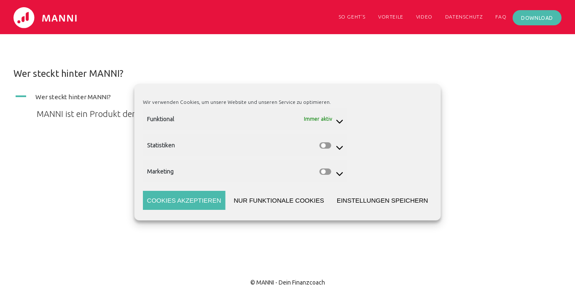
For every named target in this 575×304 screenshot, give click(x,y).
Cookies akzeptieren (184, 200)
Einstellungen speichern (382, 200)
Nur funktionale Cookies (279, 200)
